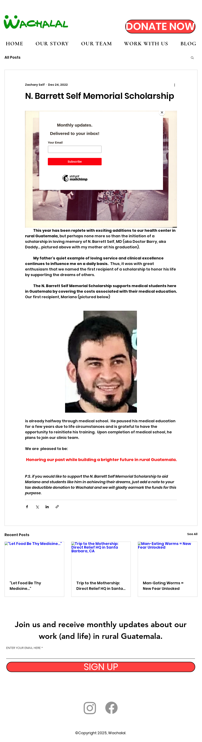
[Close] (162, 112)
